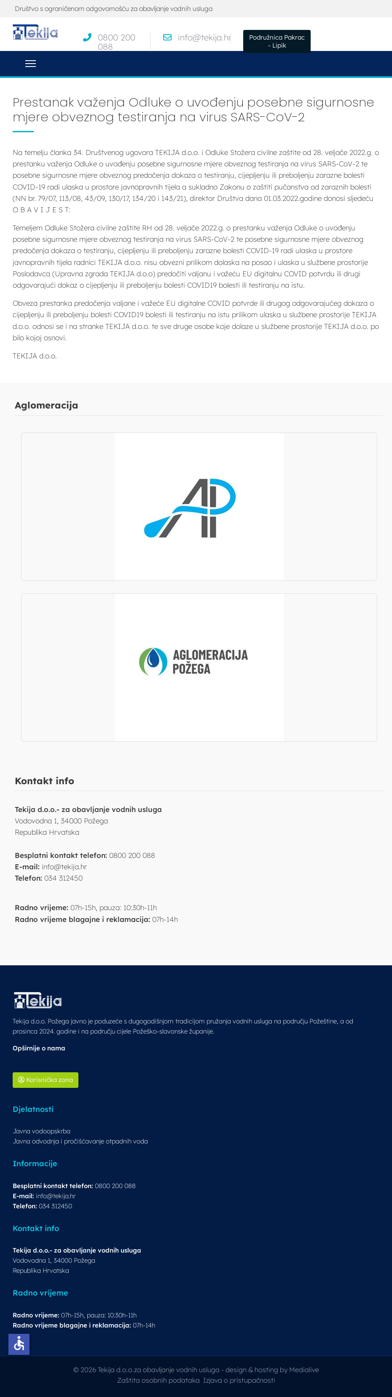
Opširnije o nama (39, 1048)
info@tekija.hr (204, 37)
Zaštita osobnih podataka (158, 1380)
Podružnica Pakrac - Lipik (277, 41)
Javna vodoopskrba (41, 1131)
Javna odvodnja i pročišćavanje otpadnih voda (80, 1141)
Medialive (304, 1369)
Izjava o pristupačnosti (239, 1380)
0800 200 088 (116, 42)
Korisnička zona (45, 1080)
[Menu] (30, 63)
